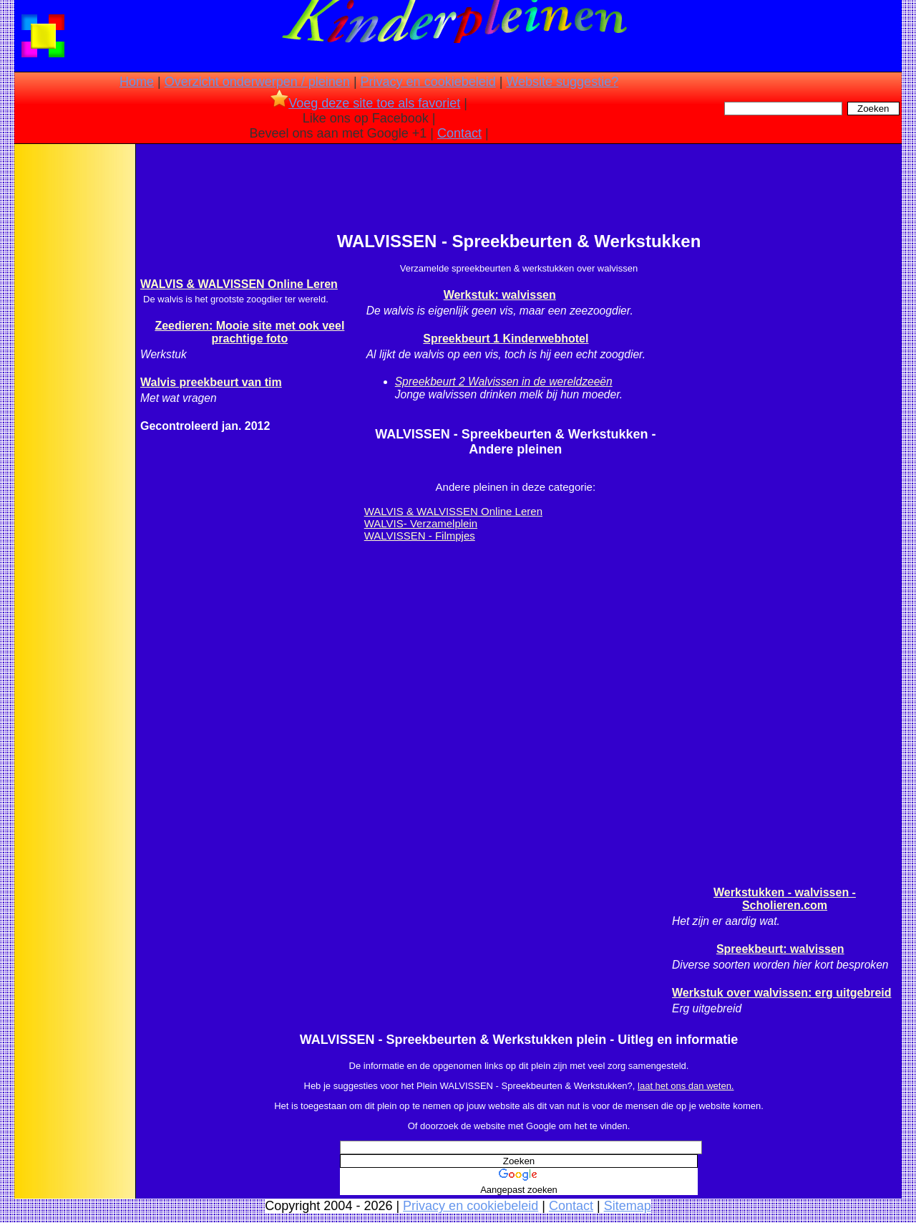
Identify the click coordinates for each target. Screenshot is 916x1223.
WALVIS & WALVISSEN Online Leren (239, 284)
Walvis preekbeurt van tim (211, 382)
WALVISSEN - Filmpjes (419, 535)
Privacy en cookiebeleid (428, 82)
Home (137, 82)
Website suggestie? (562, 82)
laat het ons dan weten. (686, 1085)
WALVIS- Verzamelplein (420, 523)
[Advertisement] (73, 372)
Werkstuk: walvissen (500, 295)
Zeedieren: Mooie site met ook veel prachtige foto (249, 332)
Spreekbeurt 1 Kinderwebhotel (505, 338)
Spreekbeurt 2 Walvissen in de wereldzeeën (504, 381)
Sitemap (627, 1206)
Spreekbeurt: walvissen (780, 949)
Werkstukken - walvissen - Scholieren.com (784, 898)
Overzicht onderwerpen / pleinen (257, 82)
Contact (459, 133)
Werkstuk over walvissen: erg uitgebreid (781, 993)
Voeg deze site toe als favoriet (365, 103)
